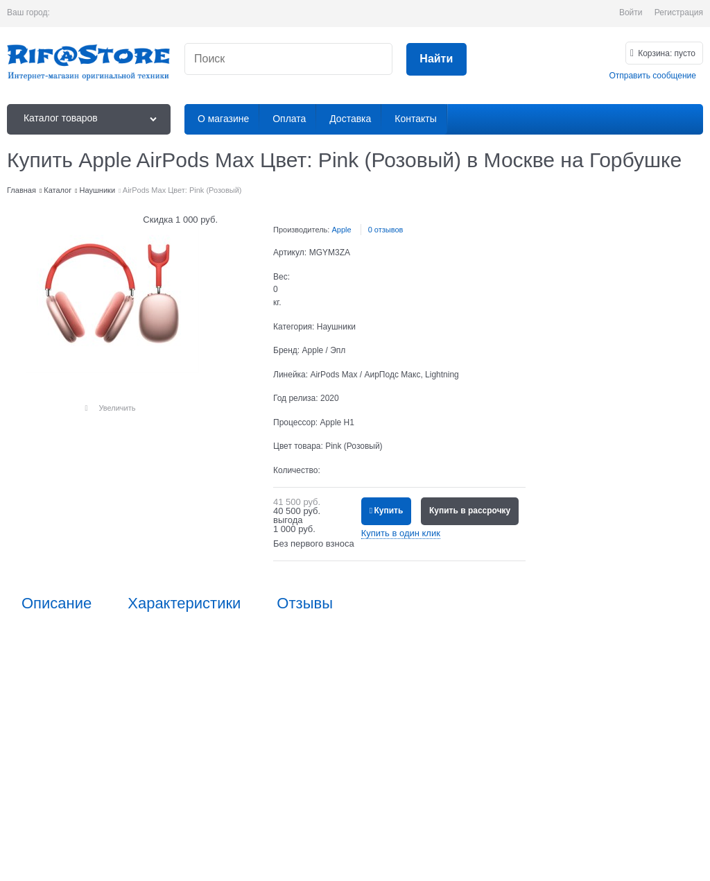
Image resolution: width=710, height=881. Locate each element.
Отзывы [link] (305, 603)
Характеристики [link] (184, 603)
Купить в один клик (400, 533)
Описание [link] (56, 603)
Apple (341, 229)
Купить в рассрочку (469, 510)
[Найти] (436, 59)
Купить (388, 510)
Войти (631, 12)
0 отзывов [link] (386, 229)
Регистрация (679, 12)
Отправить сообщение (652, 75)
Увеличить (116, 408)
